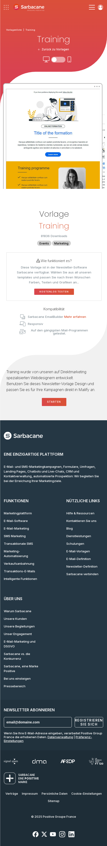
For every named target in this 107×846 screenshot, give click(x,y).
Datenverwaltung (60, 737)
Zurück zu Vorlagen (53, 49)
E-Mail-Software (16, 521)
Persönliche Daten (55, 793)
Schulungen (75, 543)
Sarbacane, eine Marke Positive (21, 668)
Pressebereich (14, 686)
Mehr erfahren (75, 317)
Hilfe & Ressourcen (80, 513)
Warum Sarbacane (17, 611)
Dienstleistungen (78, 536)
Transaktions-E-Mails (19, 571)
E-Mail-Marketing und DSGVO (19, 644)
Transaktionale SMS (18, 543)
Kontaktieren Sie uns (81, 521)
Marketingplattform (18, 513)
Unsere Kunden (15, 619)
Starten (54, 402)
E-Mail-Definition (78, 559)
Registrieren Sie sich (89, 722)
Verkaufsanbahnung (19, 563)
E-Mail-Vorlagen (78, 551)
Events (44, 243)
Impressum (30, 793)
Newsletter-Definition (81, 566)
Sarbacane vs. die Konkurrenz (17, 656)
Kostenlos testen (54, 291)
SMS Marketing (15, 536)
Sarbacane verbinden (82, 574)
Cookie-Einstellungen (86, 793)
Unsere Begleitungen (19, 626)
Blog (69, 528)
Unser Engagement (18, 634)
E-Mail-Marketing (16, 528)
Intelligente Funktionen (20, 579)
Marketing (61, 243)
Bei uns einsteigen (17, 678)
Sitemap (53, 801)
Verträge (11, 793)
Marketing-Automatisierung (16, 553)
